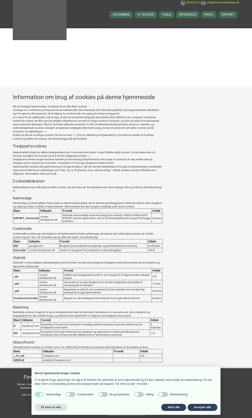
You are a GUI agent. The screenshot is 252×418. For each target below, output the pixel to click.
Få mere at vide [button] (51, 407)
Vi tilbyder (146, 14)
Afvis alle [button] (174, 407)
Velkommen (121, 14)
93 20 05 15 (192, 2)
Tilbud (166, 14)
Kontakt (227, 14)
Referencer (187, 14)
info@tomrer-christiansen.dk (223, 2)
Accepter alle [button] (202, 407)
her (45, 131)
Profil (209, 14)
